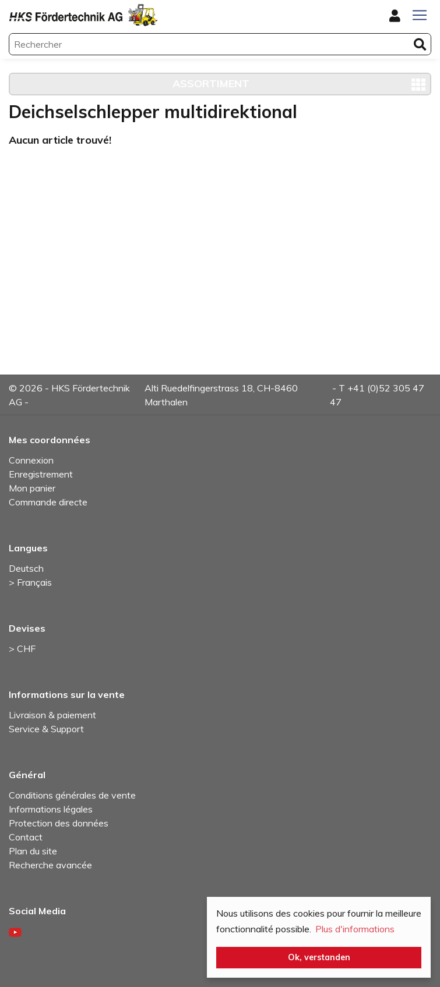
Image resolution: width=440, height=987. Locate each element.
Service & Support (46, 729)
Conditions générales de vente (72, 795)
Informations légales (51, 809)
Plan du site (33, 851)
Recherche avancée (50, 865)
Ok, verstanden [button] (319, 957)
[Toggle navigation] (419, 15)
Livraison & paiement (52, 715)
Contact (26, 837)
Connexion (31, 460)
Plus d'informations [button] (355, 929)
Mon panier (32, 488)
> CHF (22, 648)
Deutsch (26, 568)
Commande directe (48, 502)
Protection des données (58, 823)
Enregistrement (41, 474)
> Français (30, 582)
